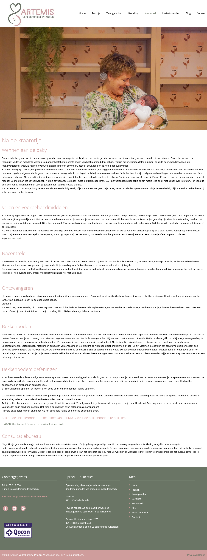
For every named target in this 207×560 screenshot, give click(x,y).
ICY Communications (72, 555)
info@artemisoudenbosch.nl (24, 489)
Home (82, 13)
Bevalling (133, 13)
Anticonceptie (15, 238)
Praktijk (96, 13)
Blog (188, 13)
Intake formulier (170, 13)
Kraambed (150, 13)
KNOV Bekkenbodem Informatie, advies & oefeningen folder (33, 424)
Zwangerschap (114, 13)
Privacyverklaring (196, 555)
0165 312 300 (13, 485)
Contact (201, 13)
